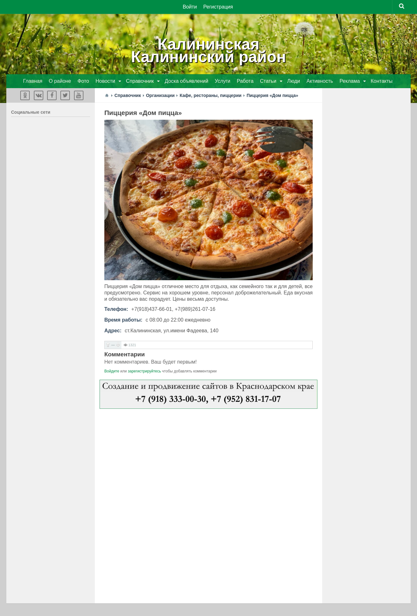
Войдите (111, 371)
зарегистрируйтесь (144, 371)
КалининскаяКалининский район (208, 50)
